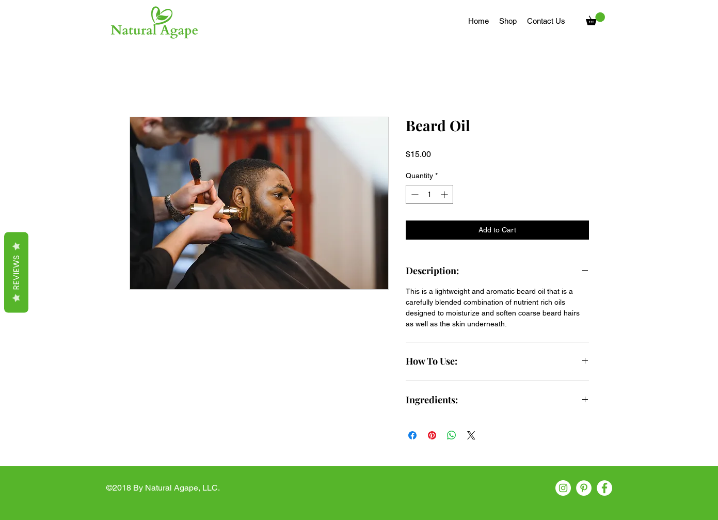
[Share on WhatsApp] (451, 435)
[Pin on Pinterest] (432, 435)
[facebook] (604, 488)
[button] (595, 18)
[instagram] (563, 488)
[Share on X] (471, 435)
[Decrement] (413, 194)
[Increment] (445, 194)
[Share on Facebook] (412, 435)
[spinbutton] (429, 194)
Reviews (16, 272)
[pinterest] (584, 488)
